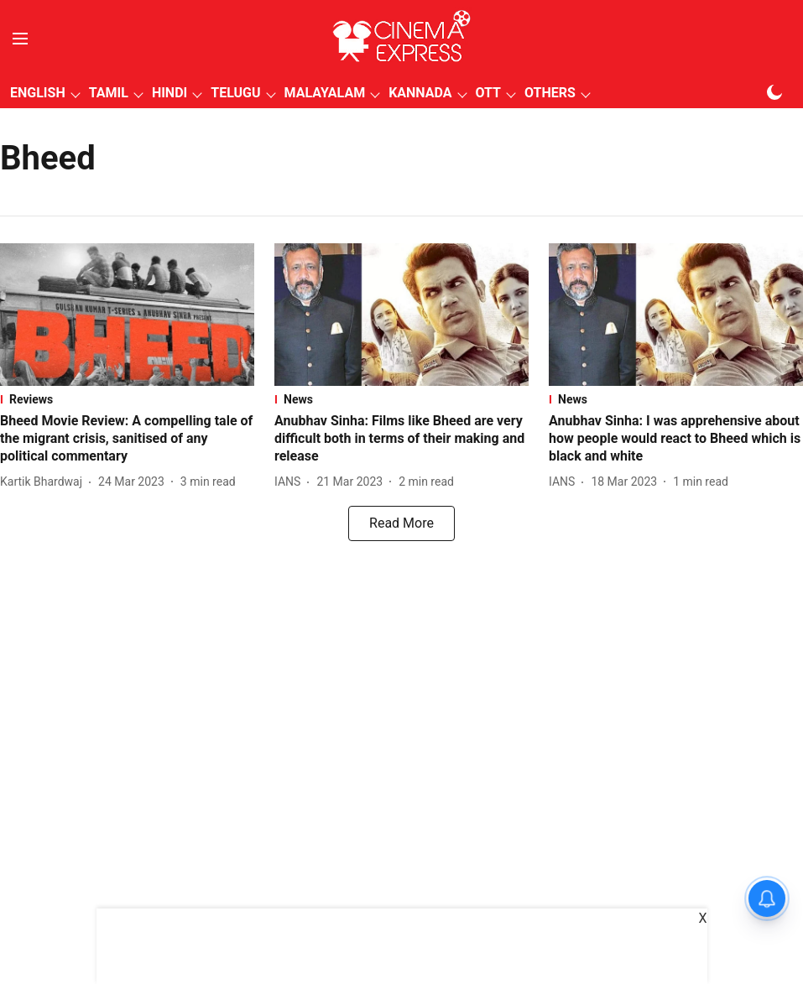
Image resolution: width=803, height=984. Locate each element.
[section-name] (127, 399)
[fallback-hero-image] (127, 314)
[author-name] (44, 482)
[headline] (127, 439)
